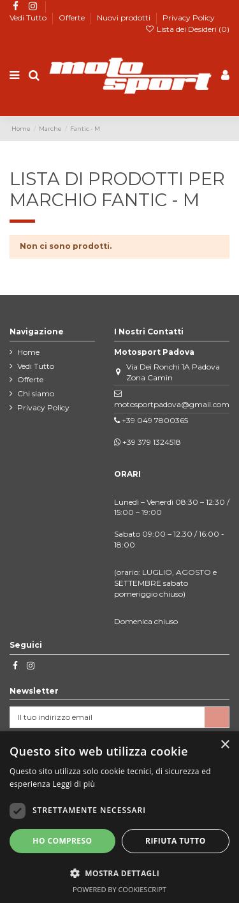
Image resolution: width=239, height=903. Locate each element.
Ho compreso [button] (62, 840)
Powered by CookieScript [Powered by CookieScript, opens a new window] (119, 889)
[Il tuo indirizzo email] (107, 717)
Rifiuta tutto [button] (175, 840)
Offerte (73, 17)
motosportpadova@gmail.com (171, 404)
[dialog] (119, 817)
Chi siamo (35, 393)
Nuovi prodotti (124, 17)
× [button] (224, 745)
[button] (119, 873)
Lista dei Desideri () (187, 29)
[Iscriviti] (217, 717)
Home (28, 352)
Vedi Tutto (29, 17)
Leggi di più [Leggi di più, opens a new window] (73, 784)
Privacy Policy (189, 17)
